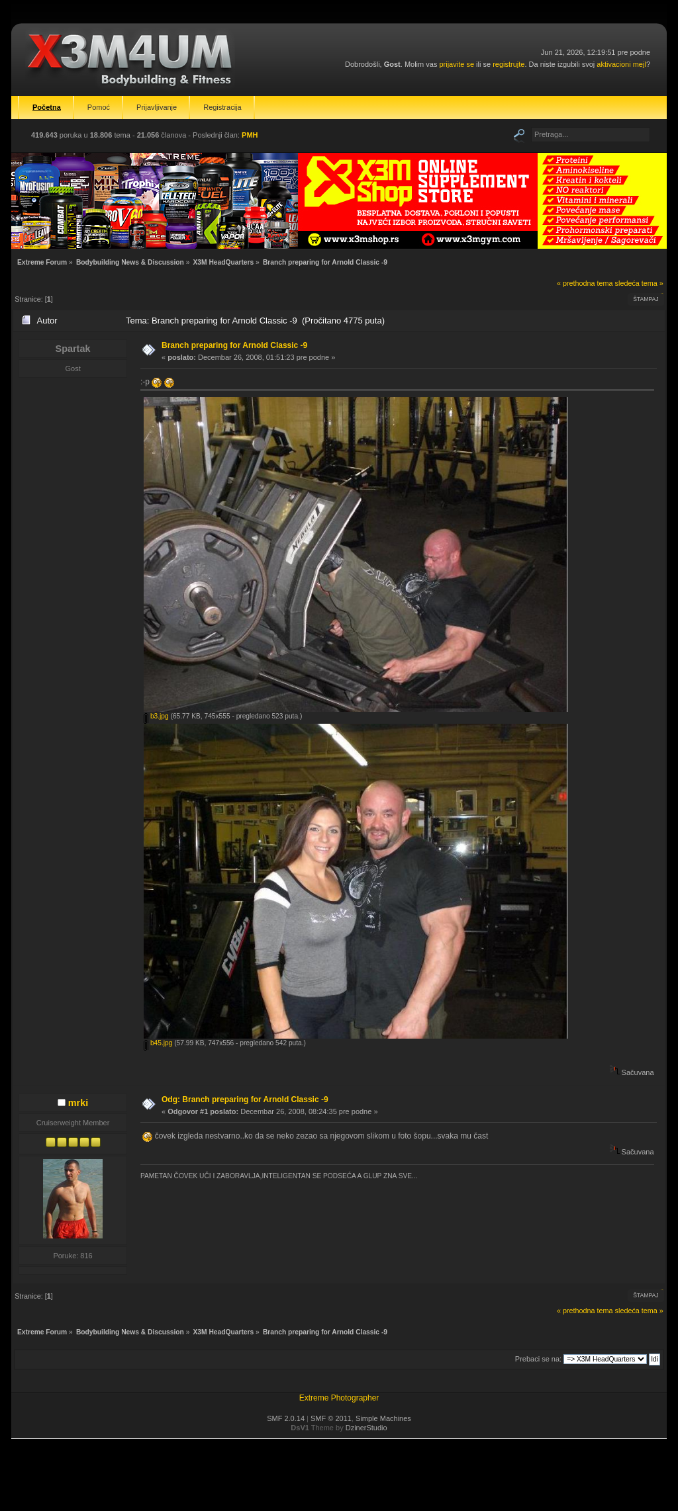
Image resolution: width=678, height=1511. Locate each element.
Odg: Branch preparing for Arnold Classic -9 (245, 1099)
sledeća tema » (639, 283)
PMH (250, 135)
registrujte (508, 64)
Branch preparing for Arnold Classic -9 (234, 345)
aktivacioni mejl (621, 64)
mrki (78, 1103)
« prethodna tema (585, 283)
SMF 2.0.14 (286, 1418)
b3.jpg (156, 716)
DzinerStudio (366, 1428)
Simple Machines (383, 1418)
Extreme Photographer (339, 1398)
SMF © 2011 (331, 1418)
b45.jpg (158, 1043)
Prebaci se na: (538, 1359)
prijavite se (456, 64)
